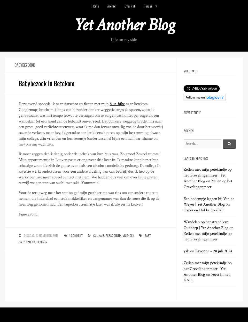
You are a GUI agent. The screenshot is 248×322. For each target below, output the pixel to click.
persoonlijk (113, 235)
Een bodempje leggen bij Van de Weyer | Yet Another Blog (209, 201)
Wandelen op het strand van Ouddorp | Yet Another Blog (206, 224)
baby (147, 235)
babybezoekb (27, 242)
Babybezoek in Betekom (46, 83)
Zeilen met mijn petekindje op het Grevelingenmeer (208, 236)
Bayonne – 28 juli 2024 (213, 251)
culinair (98, 235)
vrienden (128, 235)
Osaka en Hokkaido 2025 (204, 210)
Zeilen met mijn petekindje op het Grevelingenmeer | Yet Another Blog (208, 175)
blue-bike (117, 104)
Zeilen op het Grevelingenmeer (208, 184)
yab (186, 251)
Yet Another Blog (124, 25)
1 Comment (76, 235)
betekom (42, 242)
